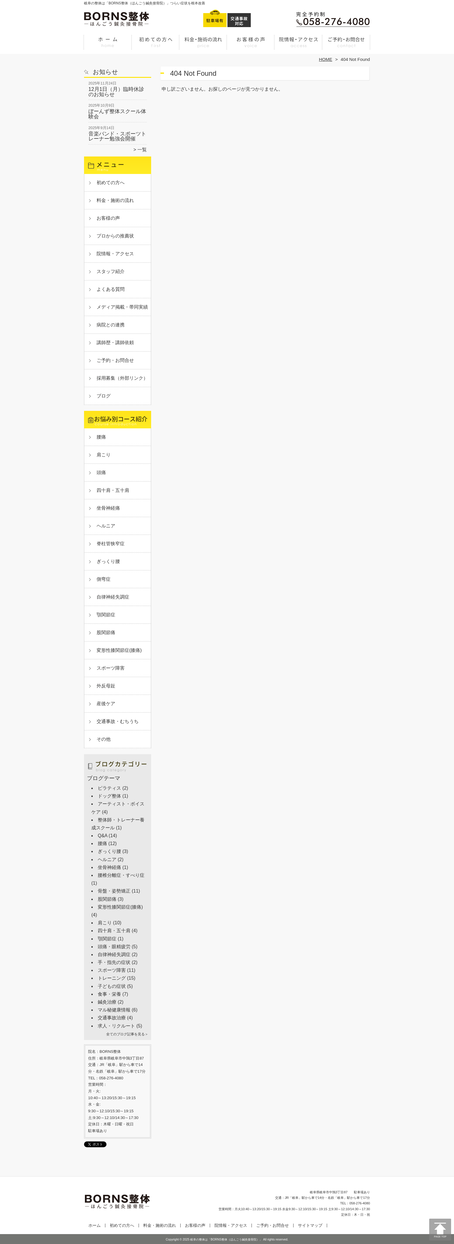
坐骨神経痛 (108, 508)
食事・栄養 (109, 994)
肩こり (104, 454)
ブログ (104, 395)
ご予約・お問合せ (346, 45)
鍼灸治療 (107, 1002)
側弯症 (104, 579)
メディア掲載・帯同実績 (122, 307)
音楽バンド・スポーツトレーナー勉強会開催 (117, 136)
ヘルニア (106, 525)
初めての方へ (155, 45)
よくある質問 (111, 289)
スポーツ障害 (111, 668)
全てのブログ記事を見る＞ (127, 1034)
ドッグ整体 (109, 795)
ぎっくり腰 (108, 561)
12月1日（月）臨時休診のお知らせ (116, 91)
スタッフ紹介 (111, 271)
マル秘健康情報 (114, 1009)
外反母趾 (106, 685)
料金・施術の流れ (203, 45)
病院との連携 (111, 324)
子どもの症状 (112, 986)
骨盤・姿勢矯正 (114, 890)
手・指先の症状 (114, 962)
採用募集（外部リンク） (122, 378)
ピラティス (109, 788)
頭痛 (101, 472)
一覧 (142, 149)
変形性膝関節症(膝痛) (119, 650)
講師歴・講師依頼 (115, 342)
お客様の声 (251, 45)
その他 (104, 739)
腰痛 (101, 436)
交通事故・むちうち (118, 721)
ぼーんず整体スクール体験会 (117, 113)
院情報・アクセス (298, 45)
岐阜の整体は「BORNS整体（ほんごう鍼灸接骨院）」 (226, 1239)
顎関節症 (106, 614)
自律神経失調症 (113, 596)
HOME (325, 59)
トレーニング (112, 978)
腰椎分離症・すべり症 (121, 875)
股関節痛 (106, 632)
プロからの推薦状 (115, 235)
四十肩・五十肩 (113, 490)
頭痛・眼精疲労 (114, 946)
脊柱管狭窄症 (111, 543)
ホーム (108, 45)
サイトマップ (310, 1225)
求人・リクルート (116, 1025)
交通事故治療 (112, 1017)
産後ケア (106, 703)
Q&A (102, 835)
